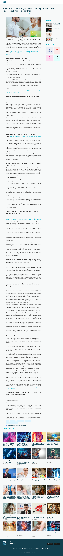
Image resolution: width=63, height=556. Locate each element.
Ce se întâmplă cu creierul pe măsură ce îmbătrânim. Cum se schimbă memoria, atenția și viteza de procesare (23, 462)
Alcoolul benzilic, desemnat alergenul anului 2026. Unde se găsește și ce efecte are (38, 534)
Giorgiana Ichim (6, 13)
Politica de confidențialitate (28, 548)
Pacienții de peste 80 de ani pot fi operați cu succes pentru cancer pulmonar (53, 480)
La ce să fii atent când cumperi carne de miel (56, 29)
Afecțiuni (13, 6)
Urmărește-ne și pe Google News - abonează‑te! (17, 425)
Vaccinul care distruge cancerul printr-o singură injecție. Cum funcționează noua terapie (23, 444)
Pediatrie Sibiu (13, 167)
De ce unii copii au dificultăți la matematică (53, 461)
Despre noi (15, 548)
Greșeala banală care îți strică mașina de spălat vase (56, 24)
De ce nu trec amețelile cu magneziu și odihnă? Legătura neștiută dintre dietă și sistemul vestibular (9, 517)
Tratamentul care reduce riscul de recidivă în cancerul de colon (23, 533)
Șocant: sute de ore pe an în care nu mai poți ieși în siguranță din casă (9, 534)
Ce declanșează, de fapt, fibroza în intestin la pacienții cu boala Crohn (38, 461)
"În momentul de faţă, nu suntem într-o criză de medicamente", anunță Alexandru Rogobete (9, 480)
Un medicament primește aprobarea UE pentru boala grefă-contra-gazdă (8, 461)
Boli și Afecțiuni (9, 6)
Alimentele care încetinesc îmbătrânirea (56, 38)
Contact (48, 548)
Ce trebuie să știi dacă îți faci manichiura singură (56, 33)
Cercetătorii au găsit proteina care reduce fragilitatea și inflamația (38, 497)
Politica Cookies (36, 548)
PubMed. (23, 130)
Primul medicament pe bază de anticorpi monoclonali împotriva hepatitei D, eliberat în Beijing (9, 497)
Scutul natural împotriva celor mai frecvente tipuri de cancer (53, 533)
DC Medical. (8, 280)
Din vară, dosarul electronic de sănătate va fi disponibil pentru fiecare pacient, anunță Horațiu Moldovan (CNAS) (23, 517)
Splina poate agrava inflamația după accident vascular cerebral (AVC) (38, 444)
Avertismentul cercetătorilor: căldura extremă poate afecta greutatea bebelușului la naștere (24, 497)
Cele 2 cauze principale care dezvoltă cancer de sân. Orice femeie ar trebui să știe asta (9, 444)
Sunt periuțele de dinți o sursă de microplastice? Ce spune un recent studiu (24, 480)
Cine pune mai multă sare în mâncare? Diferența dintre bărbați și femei (52, 516)
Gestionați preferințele (43, 548)
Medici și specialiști (20, 548)
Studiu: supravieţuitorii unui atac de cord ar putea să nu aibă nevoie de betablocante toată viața (38, 517)
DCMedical (4, 6)
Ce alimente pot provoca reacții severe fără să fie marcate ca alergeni (38, 480)
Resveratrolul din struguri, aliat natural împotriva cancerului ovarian (53, 497)
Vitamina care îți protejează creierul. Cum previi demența (52, 444)
